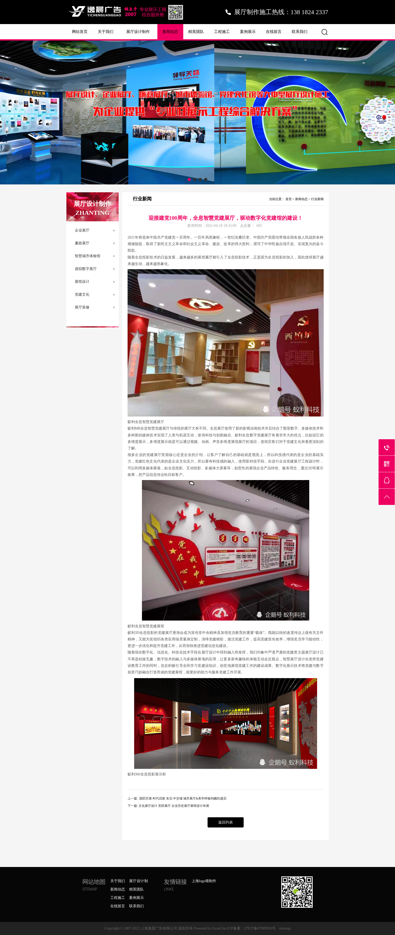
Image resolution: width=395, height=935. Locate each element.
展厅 (209, 257)
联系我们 (299, 32)
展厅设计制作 (138, 32)
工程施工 (222, 32)
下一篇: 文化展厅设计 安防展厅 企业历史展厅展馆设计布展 (168, 806)
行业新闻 (317, 199)
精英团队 (196, 32)
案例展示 (248, 32)
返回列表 (225, 822)
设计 (312, 461)
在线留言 (274, 32)
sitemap (285, 928)
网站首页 (80, 32)
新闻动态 (170, 32)
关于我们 (105, 32)
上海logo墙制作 (204, 881)
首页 (288, 199)
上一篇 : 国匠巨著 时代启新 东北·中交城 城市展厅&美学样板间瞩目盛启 (177, 798)
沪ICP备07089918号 (260, 928)
